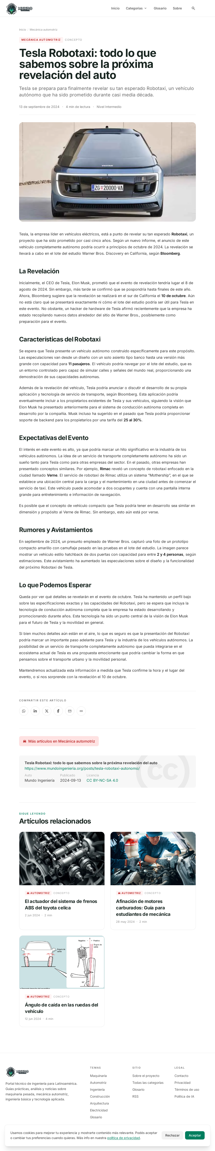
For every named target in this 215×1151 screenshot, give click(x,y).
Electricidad (99, 1110)
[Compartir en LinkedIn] (35, 711)
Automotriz (98, 1082)
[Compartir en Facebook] (58, 711)
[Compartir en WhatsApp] (23, 711)
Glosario (160, 8)
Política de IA (184, 1096)
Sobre (177, 8)
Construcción (100, 1096)
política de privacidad (123, 1138)
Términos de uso (186, 1089)
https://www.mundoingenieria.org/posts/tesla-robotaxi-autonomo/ (82, 768)
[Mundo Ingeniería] (19, 8)
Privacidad (182, 1082)
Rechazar (172, 1135)
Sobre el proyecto (145, 1076)
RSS (135, 1096)
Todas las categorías (147, 1082)
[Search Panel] (193, 8)
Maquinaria (98, 1076)
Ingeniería (97, 1089)
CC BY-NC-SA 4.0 (102, 780)
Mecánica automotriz (44, 29)
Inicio (115, 8)
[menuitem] (204, 8)
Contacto (181, 1076)
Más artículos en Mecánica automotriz (59, 741)
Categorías (136, 8)
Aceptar (195, 1135)
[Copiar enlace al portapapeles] (81, 711)
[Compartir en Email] (69, 711)
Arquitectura (99, 1103)
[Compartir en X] (46, 711)
